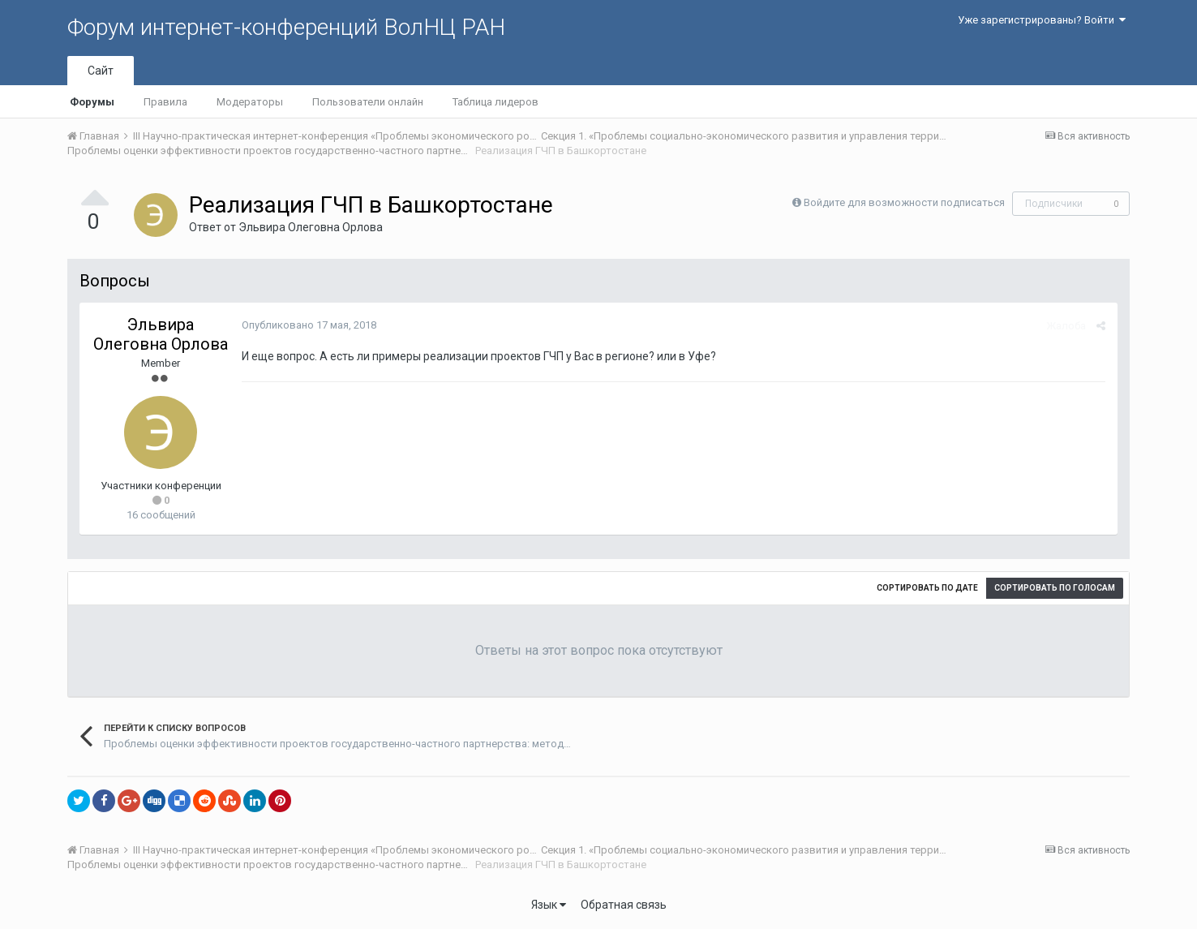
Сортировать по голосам (1054, 587)
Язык (548, 904)
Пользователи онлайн (367, 102)
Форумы (92, 102)
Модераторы (250, 102)
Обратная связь (624, 904)
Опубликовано (309, 325)
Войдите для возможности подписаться (904, 202)
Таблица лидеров (495, 102)
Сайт (101, 70)
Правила (165, 102)
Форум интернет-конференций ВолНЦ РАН (286, 27)
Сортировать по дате (927, 587)
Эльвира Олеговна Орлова (310, 227)
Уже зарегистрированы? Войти (1042, 20)
